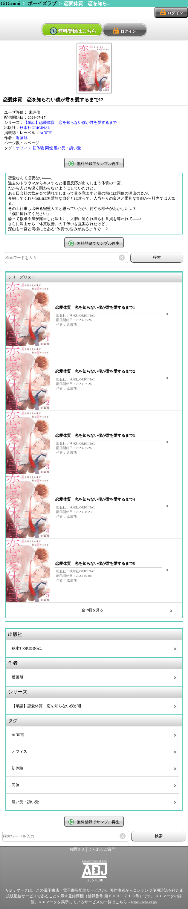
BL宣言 (45, 133)
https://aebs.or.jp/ (144, 902)
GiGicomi (11, 3)
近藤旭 (21, 138)
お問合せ (77, 849)
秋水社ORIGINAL (35, 128)
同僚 (49, 148)
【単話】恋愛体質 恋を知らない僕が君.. (47, 706)
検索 (157, 257)
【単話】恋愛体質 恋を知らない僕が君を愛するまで (70, 123)
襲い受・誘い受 (67, 148)
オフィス (23, 148)
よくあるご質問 (101, 849)
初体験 (38, 148)
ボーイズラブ (42, 3)
